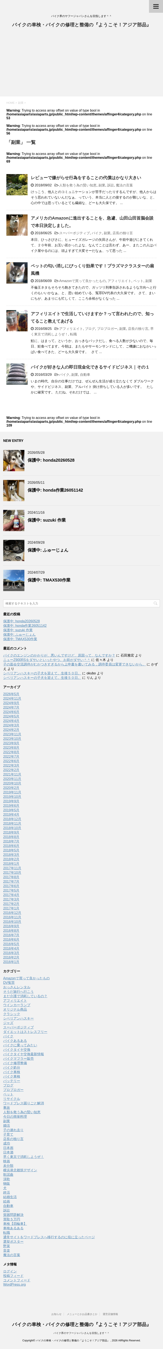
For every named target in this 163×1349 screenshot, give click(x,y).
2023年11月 (12, 734)
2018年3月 (11, 855)
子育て (8, 1134)
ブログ (90, 329)
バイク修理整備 (15, 1063)
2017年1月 (11, 908)
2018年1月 (11, 863)
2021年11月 (12, 774)
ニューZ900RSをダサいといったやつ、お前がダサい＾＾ (46, 660)
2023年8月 (11, 747)
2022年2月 (11, 770)
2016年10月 (12, 921)
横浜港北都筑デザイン (20, 1170)
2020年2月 (11, 788)
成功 (6, 1143)
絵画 (6, 1201)
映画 (6, 1161)
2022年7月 (11, 756)
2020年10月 (12, 783)
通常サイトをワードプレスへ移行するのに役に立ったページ (49, 1237)
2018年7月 (11, 841)
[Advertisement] (81, 64)
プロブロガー (107, 329)
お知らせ (56, 1314)
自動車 (85, 374)
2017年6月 (11, 886)
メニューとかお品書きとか (82, 1314)
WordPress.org (14, 1284)
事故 (6, 1107)
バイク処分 (11, 1067)
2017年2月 (11, 904)
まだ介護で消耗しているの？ (25, 996)
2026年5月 (11, 694)
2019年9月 (11, 801)
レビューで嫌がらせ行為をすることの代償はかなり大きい (86, 177)
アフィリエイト (119, 281)
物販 (6, 1183)
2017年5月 (11, 890)
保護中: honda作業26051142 (55, 490)
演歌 (6, 1179)
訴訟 (110, 185)
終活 (6, 1192)
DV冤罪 (9, 982)
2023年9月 (11, 743)
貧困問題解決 (13, 1215)
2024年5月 (11, 716)
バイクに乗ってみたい (20, 1045)
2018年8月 (11, 837)
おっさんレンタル (16, 987)
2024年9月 (11, 703)
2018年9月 (11, 832)
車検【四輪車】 (15, 1224)
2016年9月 (11, 926)
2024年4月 (11, 721)
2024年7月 (11, 707)
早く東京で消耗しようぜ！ (23, 1157)
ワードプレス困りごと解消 (23, 1103)
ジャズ (8, 1023)
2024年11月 (12, 698)
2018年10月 (12, 828)
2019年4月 (11, 814)
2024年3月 (11, 725)
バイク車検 (11, 1072)
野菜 (6, 1246)
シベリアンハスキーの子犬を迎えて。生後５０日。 (42, 673)
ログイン (10, 1271)
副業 (101, 185)
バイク (97, 233)
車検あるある (13, 1228)
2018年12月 (12, 819)
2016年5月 (11, 944)
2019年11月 (12, 792)
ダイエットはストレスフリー (25, 1032)
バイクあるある (15, 1041)
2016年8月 (11, 930)
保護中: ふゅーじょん (48, 550)
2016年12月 (12, 913)
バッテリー (11, 1081)
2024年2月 (11, 730)
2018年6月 (11, 846)
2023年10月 (12, 738)
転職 (73, 334)
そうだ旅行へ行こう (18, 991)
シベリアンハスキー (18, 1018)
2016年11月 (12, 917)
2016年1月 (11, 962)
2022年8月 (11, 752)
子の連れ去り (13, 1130)
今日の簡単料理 (15, 1116)
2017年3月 (11, 899)
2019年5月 (11, 810)
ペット (138, 281)
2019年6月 (11, 805)
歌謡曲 (8, 1174)
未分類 (8, 1165)
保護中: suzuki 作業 (47, 520)
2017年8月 (11, 877)
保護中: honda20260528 (51, 460)
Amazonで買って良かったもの (82, 281)
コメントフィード (16, 1280)
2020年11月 (12, 779)
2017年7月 (11, 881)
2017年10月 (12, 872)
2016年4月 (11, 948)
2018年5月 (11, 850)
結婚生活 (10, 1197)
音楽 (6, 1250)
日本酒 (8, 1152)
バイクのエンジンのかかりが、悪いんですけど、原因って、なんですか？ (59, 655)
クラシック (11, 1014)
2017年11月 (12, 868)
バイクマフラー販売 (18, 1058)
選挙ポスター (13, 1241)
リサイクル (11, 1099)
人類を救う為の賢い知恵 (78, 185)
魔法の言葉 (124, 185)
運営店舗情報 (110, 1314)
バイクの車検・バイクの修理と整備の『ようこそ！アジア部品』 (81, 25)
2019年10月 (12, 797)
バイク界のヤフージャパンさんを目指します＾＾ (81, 1333)
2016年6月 (11, 939)
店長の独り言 (122, 233)
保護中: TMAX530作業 (49, 580)
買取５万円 (11, 1219)
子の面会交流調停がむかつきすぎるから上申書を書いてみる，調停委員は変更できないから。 (74, 664)
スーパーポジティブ (74, 233)
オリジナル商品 (15, 1009)
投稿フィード (13, 1276)
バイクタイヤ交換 (16, 1049)
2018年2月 (11, 859)
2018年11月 (12, 823)
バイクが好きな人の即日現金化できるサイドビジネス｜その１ (90, 367)
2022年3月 (11, 765)
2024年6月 (11, 712)
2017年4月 (11, 895)
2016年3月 (11, 953)
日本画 (8, 1148)
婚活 (6, 1125)
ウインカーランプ (16, 1005)
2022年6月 (11, 761)
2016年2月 (11, 957)
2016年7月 (11, 935)
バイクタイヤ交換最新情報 (23, 1054)
